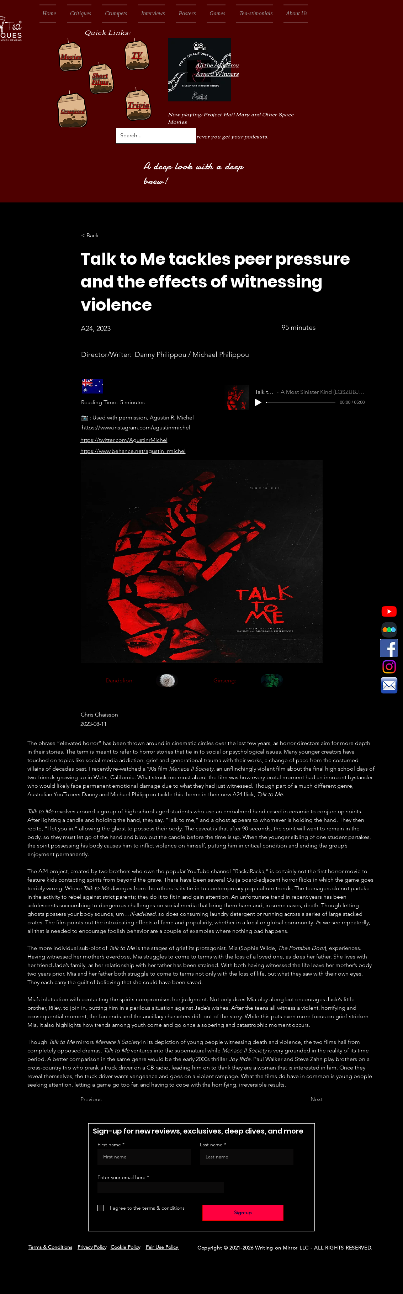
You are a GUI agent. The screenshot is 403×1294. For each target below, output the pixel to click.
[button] (79, 13)
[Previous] (103, 1099)
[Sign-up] (242, 1213)
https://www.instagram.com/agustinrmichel (136, 427)
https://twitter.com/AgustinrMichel (124, 440)
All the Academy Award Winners (217, 69)
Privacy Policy (92, 1247)
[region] (156, 687)
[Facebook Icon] (389, 648)
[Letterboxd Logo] (389, 630)
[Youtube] (389, 611)
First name (109, 1144)
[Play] (258, 402)
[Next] (305, 1099)
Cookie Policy (125, 1247)
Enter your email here (121, 1177)
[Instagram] (389, 667)
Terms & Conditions (50, 1247)
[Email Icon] (389, 685)
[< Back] (104, 235)
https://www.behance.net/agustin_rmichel (133, 451)
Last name (211, 1144)
